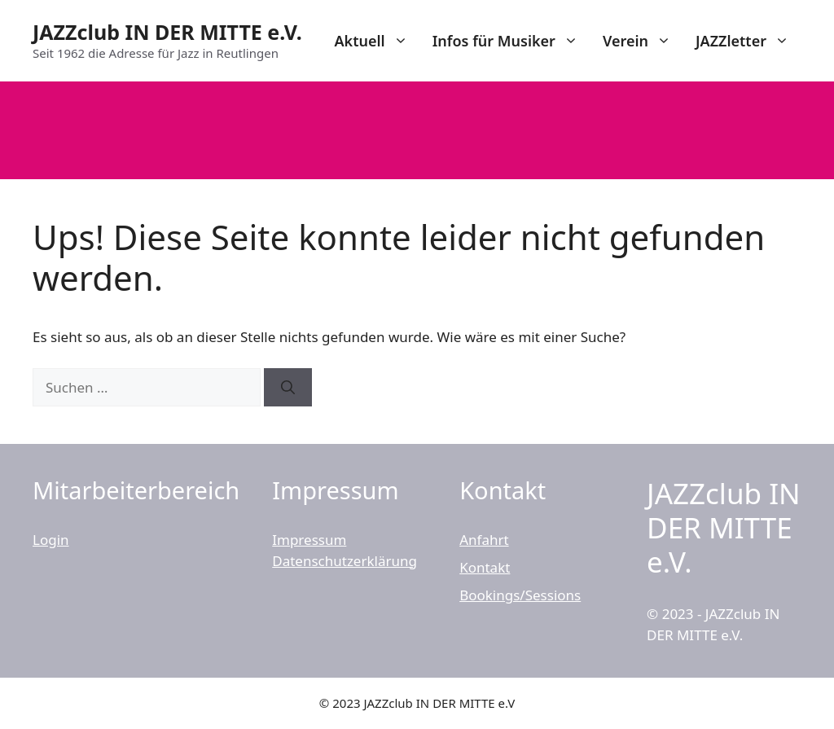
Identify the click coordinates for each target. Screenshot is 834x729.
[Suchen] (288, 387)
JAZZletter (748, 40)
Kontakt (484, 567)
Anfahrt (483, 539)
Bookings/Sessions (520, 595)
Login (51, 539)
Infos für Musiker (511, 40)
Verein (643, 40)
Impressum (309, 539)
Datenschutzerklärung (344, 560)
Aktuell (376, 40)
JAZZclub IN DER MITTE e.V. (167, 32)
